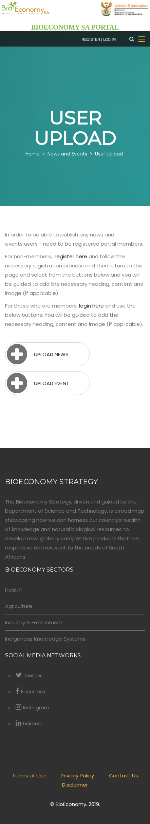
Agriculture (18, 606)
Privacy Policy (77, 775)
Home (32, 153)
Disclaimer (75, 784)
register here (71, 256)
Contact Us (123, 775)
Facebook (31, 691)
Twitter (29, 675)
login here (91, 305)
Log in (109, 39)
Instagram (32, 707)
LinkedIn (29, 723)
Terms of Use (29, 775)
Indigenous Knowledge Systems (45, 638)
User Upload (109, 153)
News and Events (67, 153)
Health (13, 589)
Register (90, 39)
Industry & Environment (34, 622)
